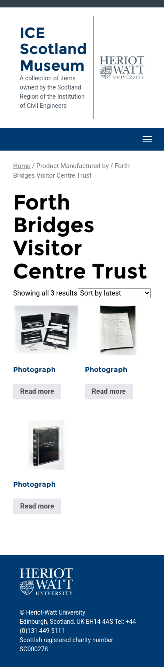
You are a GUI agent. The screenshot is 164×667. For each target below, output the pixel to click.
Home (22, 166)
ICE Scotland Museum (53, 49)
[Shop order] (114, 293)
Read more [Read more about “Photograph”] (37, 391)
